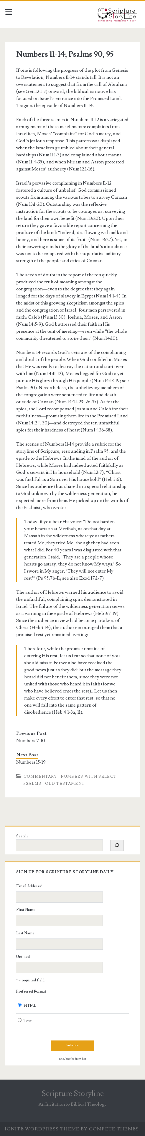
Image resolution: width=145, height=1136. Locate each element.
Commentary (40, 776)
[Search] (117, 845)
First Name (25, 909)
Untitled (23, 956)
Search (22, 836)
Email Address (29, 886)
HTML (30, 1005)
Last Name (25, 933)
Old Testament (65, 783)
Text (28, 1020)
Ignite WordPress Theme (42, 1129)
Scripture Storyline (73, 1094)
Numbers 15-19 (31, 762)
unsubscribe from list (72, 1058)
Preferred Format (31, 991)
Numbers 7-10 (30, 741)
